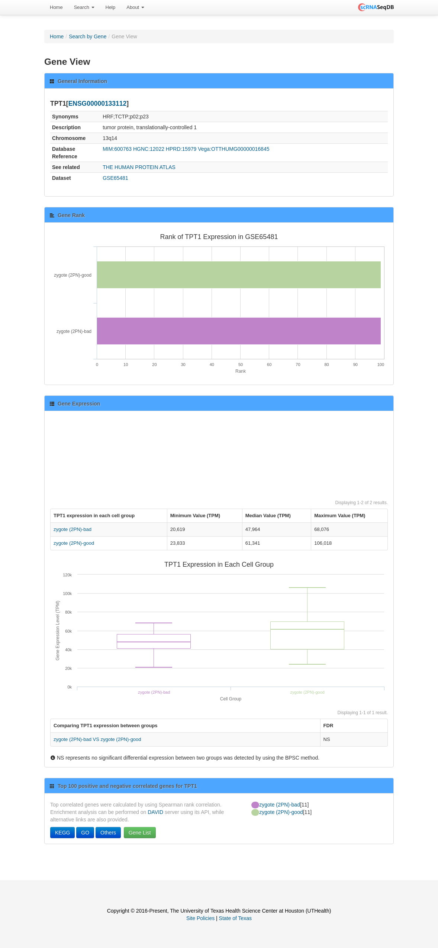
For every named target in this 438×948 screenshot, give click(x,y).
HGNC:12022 (148, 149)
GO (85, 833)
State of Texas (235, 918)
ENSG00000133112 (97, 103)
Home (56, 7)
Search (84, 7)
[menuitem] (56, 7)
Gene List (140, 833)
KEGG (62, 833)
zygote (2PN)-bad (72, 529)
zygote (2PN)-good (74, 543)
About (135, 7)
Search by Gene (87, 36)
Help (111, 7)
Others (108, 833)
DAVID (155, 812)
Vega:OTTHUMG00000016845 (233, 149)
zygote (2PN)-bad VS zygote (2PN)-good (97, 739)
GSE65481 (115, 178)
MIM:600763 (117, 149)
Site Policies (200, 918)
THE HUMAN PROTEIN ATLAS (139, 167)
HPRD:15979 (181, 149)
